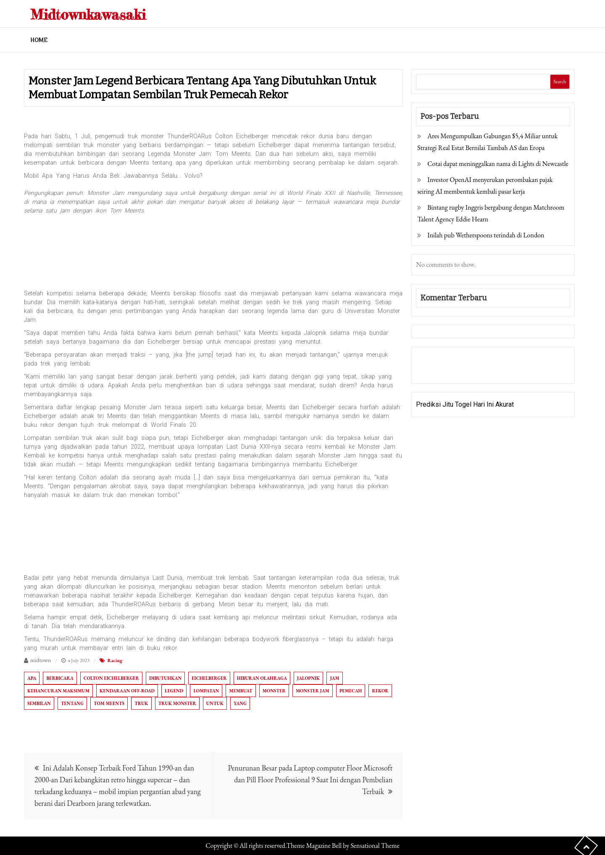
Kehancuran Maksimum (58, 691)
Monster (274, 691)
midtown (40, 660)
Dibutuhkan (165, 678)
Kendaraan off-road (127, 691)
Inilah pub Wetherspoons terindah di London (485, 235)
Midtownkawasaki (102, 13)
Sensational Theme (374, 845)
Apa (31, 678)
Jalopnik (308, 678)
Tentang (72, 703)
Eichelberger (209, 678)
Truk (141, 703)
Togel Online (480, 371)
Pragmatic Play (438, 371)
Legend (174, 691)
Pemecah (350, 691)
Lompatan (206, 691)
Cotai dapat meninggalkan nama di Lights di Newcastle (497, 163)
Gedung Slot (434, 359)
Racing (114, 660)
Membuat (240, 691)
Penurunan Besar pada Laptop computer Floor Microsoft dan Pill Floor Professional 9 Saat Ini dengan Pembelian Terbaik (310, 779)
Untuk (215, 703)
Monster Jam (312, 691)
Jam (334, 678)
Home (38, 40)
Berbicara (59, 678)
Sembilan (39, 703)
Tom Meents (109, 703)
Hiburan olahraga (262, 678)
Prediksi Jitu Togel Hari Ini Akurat (465, 404)
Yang (240, 703)
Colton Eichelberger (111, 678)
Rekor (380, 691)
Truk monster (177, 703)
